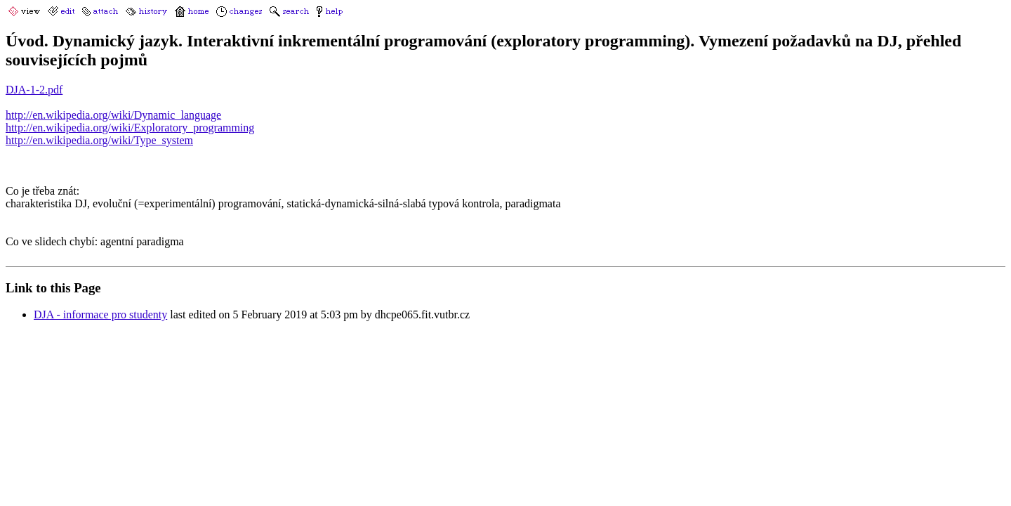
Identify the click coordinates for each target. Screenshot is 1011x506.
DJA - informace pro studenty (100, 314)
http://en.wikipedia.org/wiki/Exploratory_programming (130, 128)
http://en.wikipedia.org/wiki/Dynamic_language (113, 115)
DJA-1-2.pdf (34, 90)
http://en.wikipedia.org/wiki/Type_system (99, 140)
